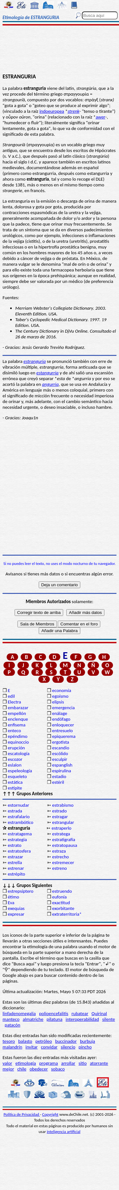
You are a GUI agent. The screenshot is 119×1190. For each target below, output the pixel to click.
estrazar (15, 857)
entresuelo (62, 730)
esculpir (59, 759)
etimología (26, 1063)
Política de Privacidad (21, 1114)
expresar (16, 914)
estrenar (16, 868)
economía (61, 690)
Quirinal (99, 1013)
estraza (59, 851)
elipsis (58, 702)
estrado (59, 811)
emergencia (63, 707)
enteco (14, 730)
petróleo (44, 1041)
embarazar (18, 707)
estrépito (16, 874)
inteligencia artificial (63, 1131)
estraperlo (61, 828)
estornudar (18, 805)
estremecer (63, 862)
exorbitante (63, 908)
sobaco (58, 1069)
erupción (16, 748)
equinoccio (18, 742)
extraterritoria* (67, 914)
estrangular (63, 822)
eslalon (14, 765)
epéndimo (17, 736)
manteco (11, 1019)
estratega (61, 834)
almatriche (33, 1019)
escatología (18, 753)
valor (7, 1063)
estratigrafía (63, 839)
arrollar (68, 1063)
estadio (59, 776)
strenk (73, 111)
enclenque (18, 719)
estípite (15, 788)
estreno (59, 868)
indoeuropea (51, 111)
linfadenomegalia (19, 1013)
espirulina (61, 771)
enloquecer (63, 725)
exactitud (61, 902)
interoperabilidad (82, 1019)
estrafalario (19, 816)
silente (108, 1019)
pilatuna (55, 1019)
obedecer (39, 1069)
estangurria (47, 373)
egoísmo (60, 696)
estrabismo (62, 805)
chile (21, 1069)
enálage (59, 713)
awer (100, 117)
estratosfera (19, 851)
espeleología (20, 771)
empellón (17, 713)
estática (15, 782)
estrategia (17, 839)
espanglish (62, 765)
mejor (8, 1069)
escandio (60, 748)
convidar (49, 1047)
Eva (11, 902)
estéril (58, 782)
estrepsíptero (20, 891)
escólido (60, 753)
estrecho (60, 857)
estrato (14, 845)
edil (11, 696)
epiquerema (64, 736)
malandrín (12, 1047)
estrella (15, 862)
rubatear (79, 1013)
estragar (60, 816)
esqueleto (17, 776)
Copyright (50, 1114)
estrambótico (20, 822)
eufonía (59, 897)
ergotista (60, 742)
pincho (85, 1047)
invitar (31, 1047)
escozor (15, 759)
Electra (14, 702)
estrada (15, 811)
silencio (68, 1047)
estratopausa (64, 845)
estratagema (20, 834)
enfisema (16, 725)
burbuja (87, 1041)
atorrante (99, 1063)
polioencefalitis (53, 1013)
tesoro (9, 1041)
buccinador (66, 1041)
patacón (12, 1025)
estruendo (62, 891)
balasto (25, 1041)
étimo (13, 897)
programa (48, 1063)
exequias (16, 908)
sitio (83, 1063)
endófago (61, 719)
